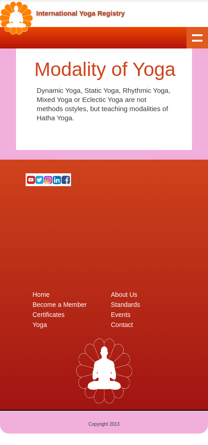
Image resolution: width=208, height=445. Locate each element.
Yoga (40, 324)
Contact (122, 324)
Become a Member (60, 304)
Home (41, 294)
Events (121, 314)
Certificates (49, 314)
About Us (124, 294)
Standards (125, 304)
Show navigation (197, 37)
